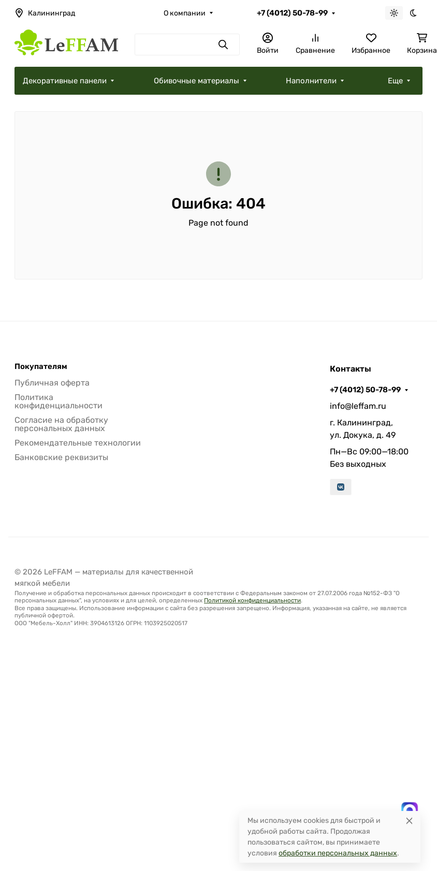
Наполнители (311, 80)
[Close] (409, 820)
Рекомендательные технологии (77, 443)
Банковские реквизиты (61, 457)
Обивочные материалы (196, 80)
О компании (185, 13)
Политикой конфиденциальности (252, 600)
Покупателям (40, 367)
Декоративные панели (65, 80)
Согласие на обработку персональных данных (61, 424)
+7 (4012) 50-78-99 (292, 13)
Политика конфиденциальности (58, 401)
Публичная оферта (52, 383)
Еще (395, 80)
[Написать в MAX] (409, 810)
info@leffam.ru (358, 406)
